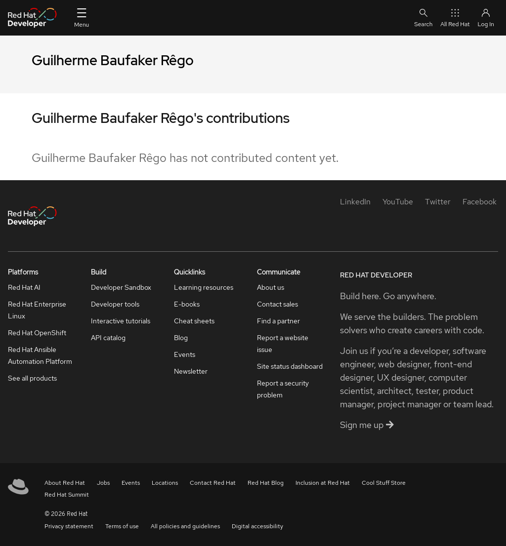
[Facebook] (480, 201)
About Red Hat (64, 483)
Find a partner (278, 320)
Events (184, 354)
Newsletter (191, 371)
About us (270, 287)
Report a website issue (282, 343)
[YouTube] (397, 201)
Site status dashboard (290, 366)
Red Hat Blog (266, 483)
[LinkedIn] (355, 201)
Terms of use (122, 526)
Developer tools (115, 304)
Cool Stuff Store (384, 483)
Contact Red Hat (213, 483)
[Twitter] (438, 201)
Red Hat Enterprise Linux (37, 310)
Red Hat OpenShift (37, 332)
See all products (32, 378)
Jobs (103, 483)
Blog (181, 337)
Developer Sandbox (121, 287)
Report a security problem (283, 389)
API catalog (108, 337)
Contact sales (277, 304)
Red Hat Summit (66, 495)
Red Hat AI (24, 287)
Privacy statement (68, 526)
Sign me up (367, 424)
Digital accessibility (257, 526)
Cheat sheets (194, 320)
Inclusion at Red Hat (322, 483)
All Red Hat (454, 17)
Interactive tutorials (120, 320)
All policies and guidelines (185, 526)
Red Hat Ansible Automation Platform (40, 355)
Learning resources (203, 287)
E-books (187, 304)
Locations (165, 483)
